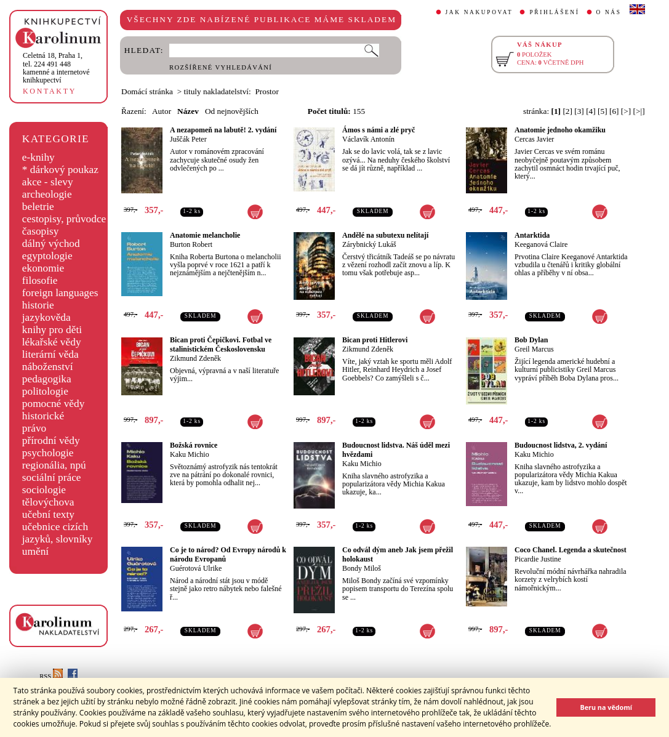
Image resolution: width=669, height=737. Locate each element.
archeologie (47, 194)
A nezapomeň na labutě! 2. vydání (223, 130)
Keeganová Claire (541, 244)
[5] (602, 111)
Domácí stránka (147, 91)
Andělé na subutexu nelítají (385, 235)
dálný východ (51, 243)
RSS (51, 676)
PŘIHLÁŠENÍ (554, 12)
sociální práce (51, 477)
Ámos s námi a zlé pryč (378, 130)
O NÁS (609, 12)
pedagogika (46, 379)
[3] (579, 111)
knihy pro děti (52, 330)
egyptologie (47, 256)
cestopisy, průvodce (64, 219)
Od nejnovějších (231, 111)
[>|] (639, 111)
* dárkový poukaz (60, 169)
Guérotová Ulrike (196, 568)
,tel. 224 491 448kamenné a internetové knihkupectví (56, 67)
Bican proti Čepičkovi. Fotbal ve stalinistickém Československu (220, 344)
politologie (45, 391)
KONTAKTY (49, 91)
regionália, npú (54, 465)
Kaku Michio (189, 454)
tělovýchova (48, 502)
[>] (626, 111)
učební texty (48, 514)
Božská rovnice (193, 445)
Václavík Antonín (368, 139)
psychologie (48, 453)
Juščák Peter (188, 139)
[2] (567, 111)
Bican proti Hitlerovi (374, 340)
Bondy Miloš (361, 568)
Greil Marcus (534, 349)
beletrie (38, 206)
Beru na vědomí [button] (606, 707)
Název (188, 111)
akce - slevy (47, 182)
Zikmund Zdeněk (195, 358)
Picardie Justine (538, 559)
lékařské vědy (51, 342)
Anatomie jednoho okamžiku (560, 130)
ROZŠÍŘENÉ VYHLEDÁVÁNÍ (220, 67)
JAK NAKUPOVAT (479, 12)
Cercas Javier (534, 139)
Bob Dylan (531, 340)
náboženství (47, 367)
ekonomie (43, 268)
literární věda (50, 354)
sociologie (44, 490)
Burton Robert (191, 244)
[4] (591, 111)
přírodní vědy (51, 440)
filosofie (40, 280)
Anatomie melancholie (205, 235)
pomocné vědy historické (53, 410)
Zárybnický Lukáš (369, 244)
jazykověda (46, 317)
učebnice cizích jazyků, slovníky (57, 533)
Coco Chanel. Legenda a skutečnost (571, 550)
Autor (161, 111)
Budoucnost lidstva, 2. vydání (561, 445)
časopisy (40, 231)
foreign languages (60, 293)
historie (38, 305)
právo (34, 428)
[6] (614, 111)
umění (35, 551)
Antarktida (532, 235)
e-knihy (38, 157)
